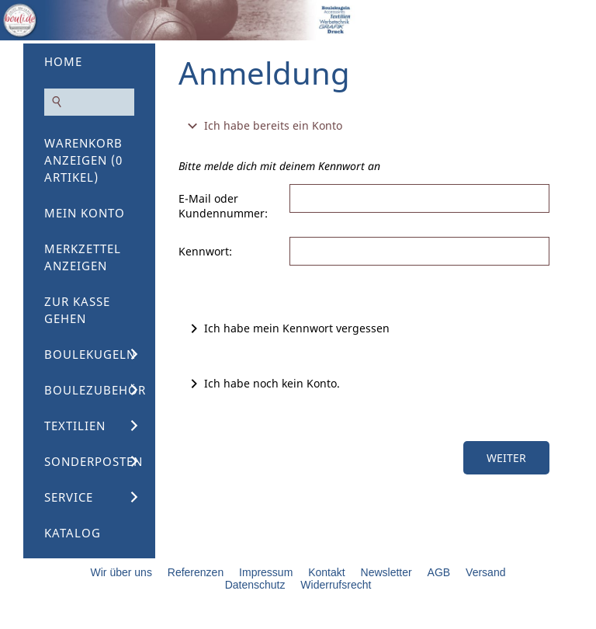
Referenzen (196, 572)
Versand (485, 572)
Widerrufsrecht (335, 585)
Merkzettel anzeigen (82, 257)
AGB (439, 572)
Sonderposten (93, 461)
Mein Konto (84, 213)
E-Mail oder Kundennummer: (223, 206)
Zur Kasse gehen (77, 310)
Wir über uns (121, 572)
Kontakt (326, 572)
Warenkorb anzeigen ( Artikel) (83, 160)
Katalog (72, 532)
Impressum (266, 572)
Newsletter (386, 572)
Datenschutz (255, 585)
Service (68, 497)
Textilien (75, 425)
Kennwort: (205, 251)
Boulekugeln (90, 354)
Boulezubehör (95, 390)
